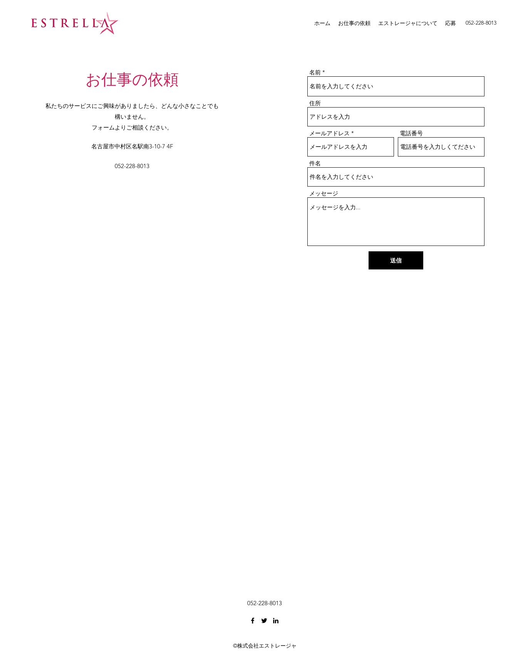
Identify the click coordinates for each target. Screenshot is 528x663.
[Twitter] (264, 620)
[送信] (396, 260)
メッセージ (323, 193)
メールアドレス (329, 133)
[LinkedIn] (276, 620)
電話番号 (411, 133)
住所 (315, 103)
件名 (315, 163)
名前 (315, 72)
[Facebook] (252, 620)
